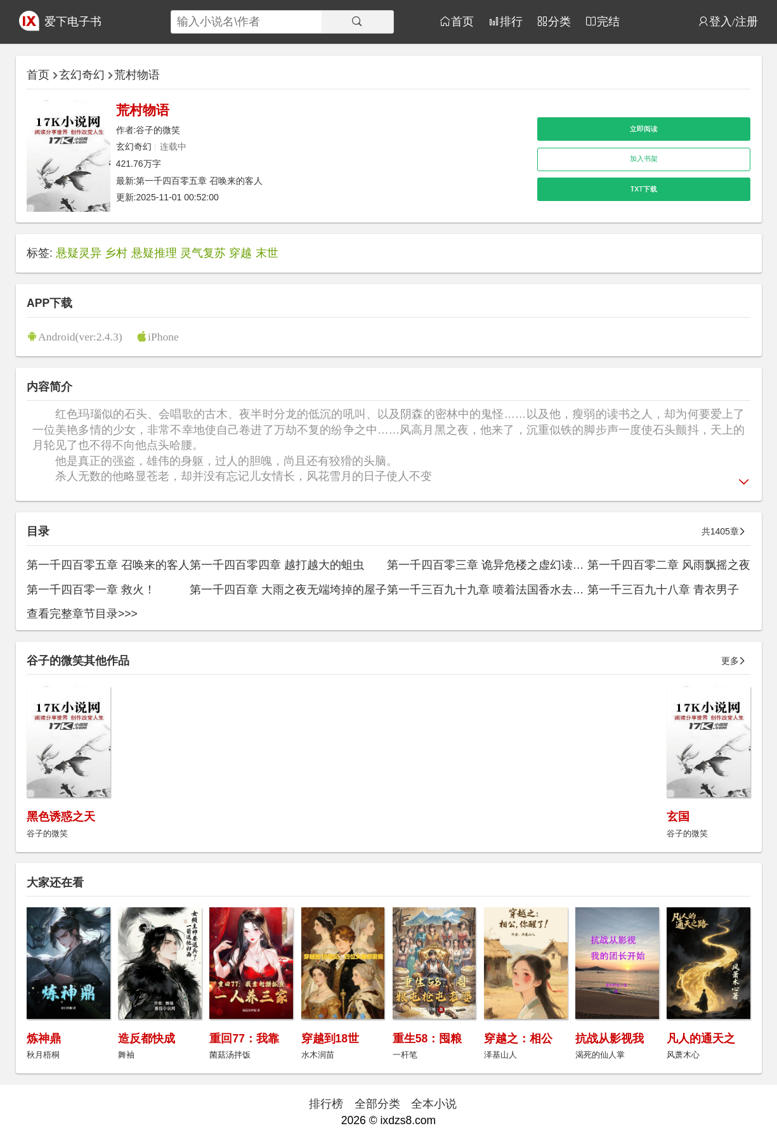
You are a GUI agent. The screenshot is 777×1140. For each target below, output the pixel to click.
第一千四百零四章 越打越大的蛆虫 (277, 565)
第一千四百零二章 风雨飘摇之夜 (668, 565)
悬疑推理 (154, 253)
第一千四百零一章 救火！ (91, 589)
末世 (267, 253)
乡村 (116, 253)
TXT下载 (643, 189)
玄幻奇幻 (82, 74)
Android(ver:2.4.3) (80, 336)
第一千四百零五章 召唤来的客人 (199, 181)
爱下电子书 (72, 21)
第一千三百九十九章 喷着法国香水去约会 (491, 589)
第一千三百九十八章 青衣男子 (663, 589)
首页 (462, 21)
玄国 (678, 816)
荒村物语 (137, 74)
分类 (559, 21)
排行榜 (326, 1104)
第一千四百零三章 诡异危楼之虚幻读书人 (491, 565)
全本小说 (434, 1104)
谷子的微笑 (158, 130)
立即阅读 (644, 129)
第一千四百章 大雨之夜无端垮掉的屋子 (288, 589)
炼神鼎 (44, 1038)
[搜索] (357, 22)
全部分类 (377, 1104)
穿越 (240, 253)
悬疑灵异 (78, 253)
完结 (608, 21)
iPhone (163, 336)
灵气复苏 (203, 253)
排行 (511, 21)
